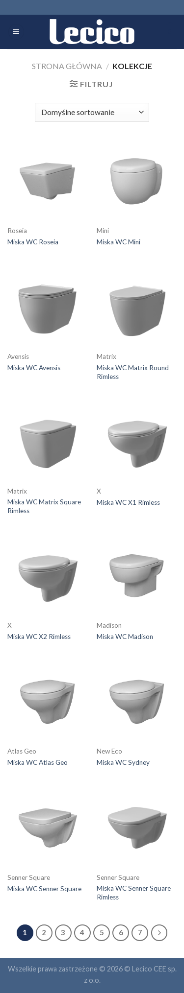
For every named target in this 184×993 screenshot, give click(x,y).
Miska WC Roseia (32, 242)
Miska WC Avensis (33, 368)
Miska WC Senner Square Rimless (134, 892)
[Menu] (16, 32)
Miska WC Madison (125, 636)
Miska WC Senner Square (44, 889)
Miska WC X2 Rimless (39, 636)
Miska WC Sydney (123, 762)
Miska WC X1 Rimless (128, 502)
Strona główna (67, 66)
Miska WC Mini (118, 242)
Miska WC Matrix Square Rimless (44, 506)
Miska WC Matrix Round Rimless (133, 372)
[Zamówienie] (92, 112)
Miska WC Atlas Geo (37, 762)
